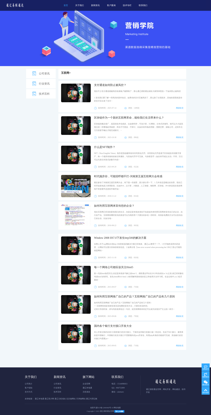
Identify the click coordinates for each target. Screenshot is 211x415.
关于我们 (79, 5)
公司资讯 (44, 73)
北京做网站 (71, 399)
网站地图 (117, 408)
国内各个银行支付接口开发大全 (113, 326)
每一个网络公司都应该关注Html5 (113, 267)
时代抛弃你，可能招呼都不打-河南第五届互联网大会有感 (128, 176)
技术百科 (44, 93)
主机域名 (86, 392)
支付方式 (28, 392)
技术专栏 (127, 5)
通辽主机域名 (60, 399)
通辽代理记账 (91, 399)
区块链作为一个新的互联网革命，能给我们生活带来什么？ (129, 117)
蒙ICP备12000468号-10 (104, 408)
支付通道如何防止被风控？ (110, 85)
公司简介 (28, 384)
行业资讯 (44, 83)
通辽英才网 (49, 399)
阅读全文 (180, 108)
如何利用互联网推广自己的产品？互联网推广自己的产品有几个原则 (134, 296)
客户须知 (28, 388)
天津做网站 (81, 399)
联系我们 (143, 5)
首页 (66, 5)
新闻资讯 (95, 5)
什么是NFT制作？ (104, 147)
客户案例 (111, 5)
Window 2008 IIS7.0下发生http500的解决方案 (120, 237)
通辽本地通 (87, 388)
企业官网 (86, 384)
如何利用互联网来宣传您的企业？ (114, 205)
